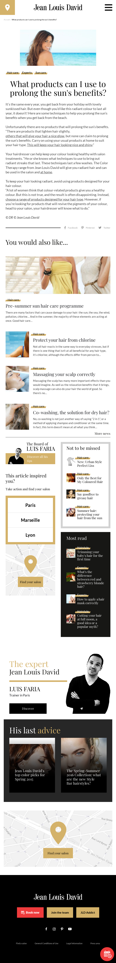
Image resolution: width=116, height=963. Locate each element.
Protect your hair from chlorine (64, 340)
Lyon (30, 535)
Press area (95, 943)
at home (46, 172)
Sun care (41, 72)
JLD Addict (88, 912)
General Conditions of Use (46, 943)
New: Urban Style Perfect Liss (89, 464)
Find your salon (30, 582)
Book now (30, 912)
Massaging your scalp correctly (64, 374)
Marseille (30, 520)
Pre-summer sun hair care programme (45, 306)
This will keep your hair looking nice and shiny (60, 145)
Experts (27, 72)
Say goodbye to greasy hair (87, 496)
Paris (30, 505)
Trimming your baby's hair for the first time (90, 555)
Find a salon (21, 943)
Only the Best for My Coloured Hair (90, 480)
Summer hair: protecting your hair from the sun (89, 514)
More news (102, 433)
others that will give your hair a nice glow (35, 136)
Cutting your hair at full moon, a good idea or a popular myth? (89, 621)
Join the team (60, 912)
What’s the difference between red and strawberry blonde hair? (90, 579)
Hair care (12, 72)
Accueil (7, 19)
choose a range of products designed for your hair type (44, 199)
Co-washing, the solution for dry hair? (71, 412)
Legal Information (74, 943)
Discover (28, 708)
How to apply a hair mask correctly (90, 601)
